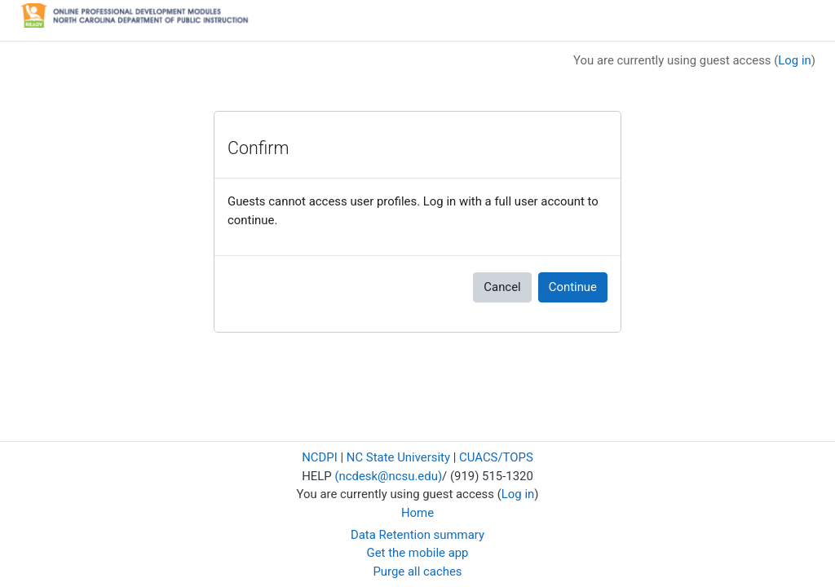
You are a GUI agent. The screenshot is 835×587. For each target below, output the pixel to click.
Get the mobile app (418, 552)
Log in (794, 60)
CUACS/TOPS (496, 457)
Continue (573, 287)
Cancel (502, 287)
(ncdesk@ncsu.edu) (388, 476)
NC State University (398, 457)
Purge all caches (417, 571)
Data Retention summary (417, 534)
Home (417, 512)
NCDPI (320, 457)
